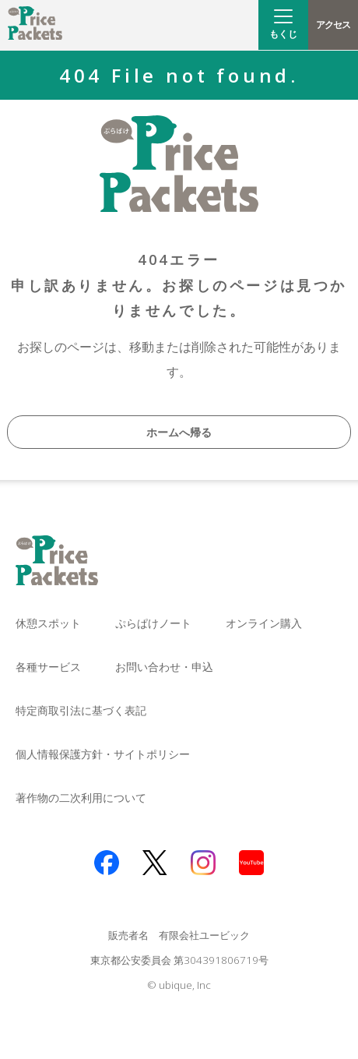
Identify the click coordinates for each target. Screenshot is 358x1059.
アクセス (332, 24)
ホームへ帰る (179, 432)
